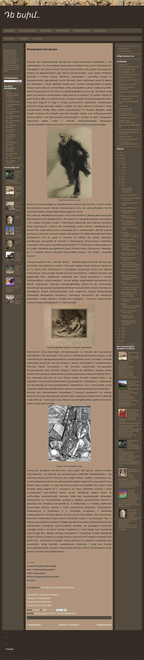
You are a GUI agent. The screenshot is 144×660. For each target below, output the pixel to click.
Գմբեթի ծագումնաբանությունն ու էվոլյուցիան (130, 306)
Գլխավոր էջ (124, 48)
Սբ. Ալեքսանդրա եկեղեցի (13, 112)
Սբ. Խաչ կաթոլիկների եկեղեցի (11, 142)
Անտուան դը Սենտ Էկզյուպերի (128, 312)
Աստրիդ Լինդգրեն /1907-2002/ (128, 212)
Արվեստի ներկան (126, 74)
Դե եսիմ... (21, 15)
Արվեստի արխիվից (127, 96)
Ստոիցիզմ (18, 242)
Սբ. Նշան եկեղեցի (13, 158)
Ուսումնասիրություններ (66, 613)
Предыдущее (104, 624)
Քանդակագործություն (81, 30)
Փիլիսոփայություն (62, 30)
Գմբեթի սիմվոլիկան (129, 208)
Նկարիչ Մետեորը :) (129, 195)
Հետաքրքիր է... (125, 72)
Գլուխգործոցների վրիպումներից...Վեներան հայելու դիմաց (130, 264)
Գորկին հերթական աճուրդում (129, 259)
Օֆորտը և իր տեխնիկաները (39, 598)
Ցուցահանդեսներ (126, 118)
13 (120, 161)
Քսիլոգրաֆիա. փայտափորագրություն (43, 595)
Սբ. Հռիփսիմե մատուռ (12, 154)
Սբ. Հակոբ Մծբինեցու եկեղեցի (10, 149)
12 (122, 164)
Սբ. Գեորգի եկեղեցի (10, 131)
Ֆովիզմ (131, 491)
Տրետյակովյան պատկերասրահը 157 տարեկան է (129, 222)
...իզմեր (122, 106)
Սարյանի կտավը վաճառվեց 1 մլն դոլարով (128, 322)
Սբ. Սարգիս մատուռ (11, 161)
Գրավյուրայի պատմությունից (39, 602)
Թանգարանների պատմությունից (128, 240)
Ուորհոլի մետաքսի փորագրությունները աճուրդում (130, 277)
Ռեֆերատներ (124, 77)
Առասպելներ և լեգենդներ (129, 125)
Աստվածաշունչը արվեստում (126, 109)
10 (122, 170)
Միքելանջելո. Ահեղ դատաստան (18, 270)
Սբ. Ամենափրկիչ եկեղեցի (13, 117)
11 (122, 167)
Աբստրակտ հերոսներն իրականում (130, 199)
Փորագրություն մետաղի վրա (127, 316)
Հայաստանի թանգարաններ (125, 121)
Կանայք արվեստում (127, 139)
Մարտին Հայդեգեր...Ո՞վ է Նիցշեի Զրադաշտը (129, 234)
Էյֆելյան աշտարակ (129, 272)
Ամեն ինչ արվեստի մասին (45, 613)
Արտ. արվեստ (9, 38)
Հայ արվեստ (23, 38)
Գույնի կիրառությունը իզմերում (130, 300)
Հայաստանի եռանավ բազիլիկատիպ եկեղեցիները (133, 385)
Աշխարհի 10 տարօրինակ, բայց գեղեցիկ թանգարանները (129, 247)
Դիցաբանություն (100, 30)
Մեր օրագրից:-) (125, 51)
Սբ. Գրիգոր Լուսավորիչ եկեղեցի (11, 136)
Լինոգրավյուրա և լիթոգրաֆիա (39, 605)
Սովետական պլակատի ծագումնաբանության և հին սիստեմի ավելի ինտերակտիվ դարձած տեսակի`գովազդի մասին (129, 416)
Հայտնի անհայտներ (127, 129)
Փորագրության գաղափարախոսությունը (57, 587)
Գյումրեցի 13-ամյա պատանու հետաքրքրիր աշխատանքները (129, 445)
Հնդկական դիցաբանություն (133, 471)
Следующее (34, 624)
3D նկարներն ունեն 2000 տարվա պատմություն (129, 294)
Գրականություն (46, 30)
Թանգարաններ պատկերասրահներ (127, 114)
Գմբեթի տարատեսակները (129, 283)
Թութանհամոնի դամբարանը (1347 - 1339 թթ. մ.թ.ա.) (134, 356)
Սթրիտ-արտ (124, 137)
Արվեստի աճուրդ (126, 84)
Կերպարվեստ (9, 30)
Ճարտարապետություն (27, 30)
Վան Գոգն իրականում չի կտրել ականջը (130, 288)
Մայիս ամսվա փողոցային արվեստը (126, 190)
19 (120, 152)
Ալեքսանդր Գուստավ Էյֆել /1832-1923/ (129, 254)
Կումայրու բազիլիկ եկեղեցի (13, 101)
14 (120, 158)
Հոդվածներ (123, 99)
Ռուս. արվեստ (37, 38)
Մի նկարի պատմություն (129, 80)
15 (120, 155)
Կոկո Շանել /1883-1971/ (130, 269)
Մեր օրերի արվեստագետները (127, 66)
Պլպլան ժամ (11, 109)
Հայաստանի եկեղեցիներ (129, 92)
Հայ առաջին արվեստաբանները (127, 143)
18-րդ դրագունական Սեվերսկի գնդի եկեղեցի (12, 94)
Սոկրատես (18, 217)
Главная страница (68, 624)
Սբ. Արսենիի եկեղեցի (11, 126)
